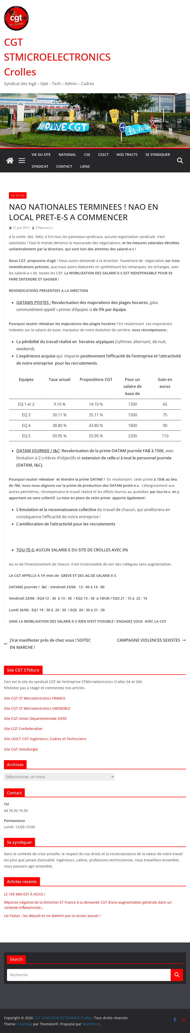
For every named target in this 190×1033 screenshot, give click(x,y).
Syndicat (40, 166)
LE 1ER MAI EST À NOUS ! (24, 894)
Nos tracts (127, 154)
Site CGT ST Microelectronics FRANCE (34, 698)
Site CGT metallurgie (21, 749)
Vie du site (41, 154)
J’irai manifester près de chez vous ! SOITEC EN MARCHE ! (47, 643)
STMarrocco (44, 228)
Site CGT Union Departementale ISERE (35, 718)
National (67, 154)
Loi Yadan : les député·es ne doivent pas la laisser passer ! (52, 915)
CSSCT (103, 154)
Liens (85, 166)
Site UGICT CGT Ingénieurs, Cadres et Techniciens (45, 738)
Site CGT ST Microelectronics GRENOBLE (37, 708)
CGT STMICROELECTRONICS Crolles (57, 56)
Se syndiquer (157, 154)
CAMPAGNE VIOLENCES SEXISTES (151, 640)
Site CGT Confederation (23, 728)
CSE (87, 154)
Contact (64, 166)
